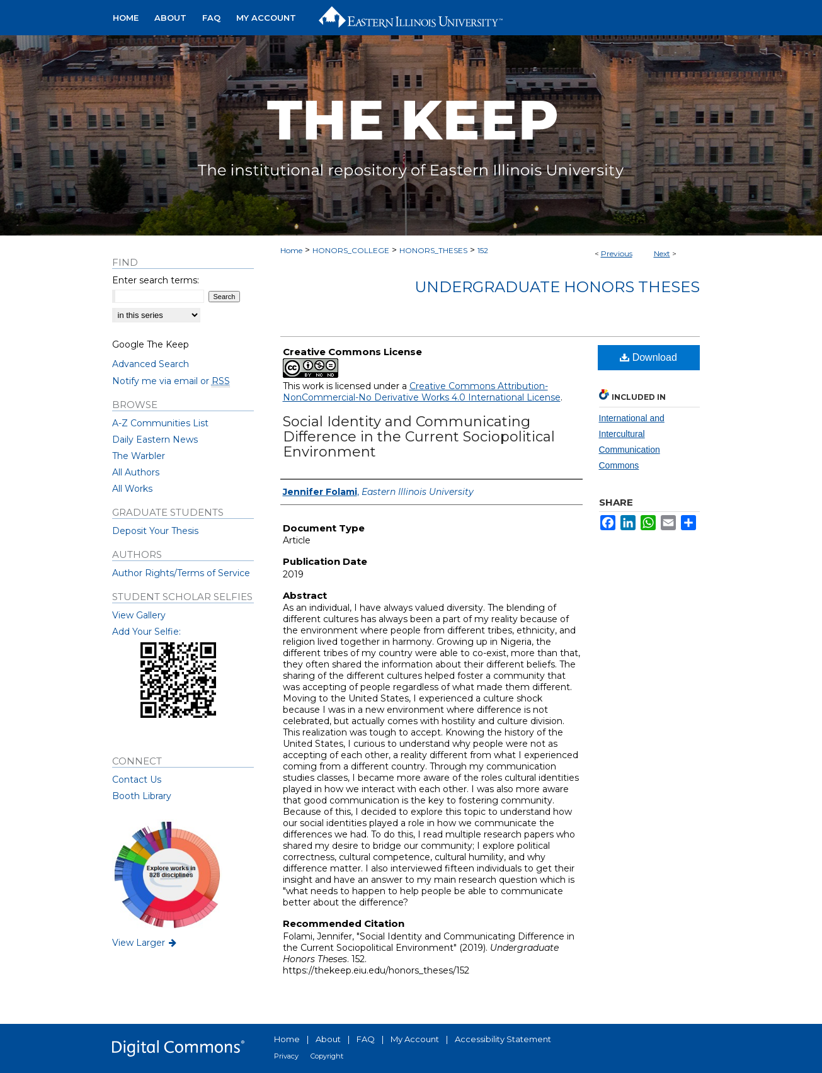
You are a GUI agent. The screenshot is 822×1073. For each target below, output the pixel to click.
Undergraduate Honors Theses (557, 287)
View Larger (145, 942)
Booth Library (141, 796)
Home (291, 250)
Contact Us (136, 779)
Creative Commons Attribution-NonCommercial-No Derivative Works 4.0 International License (422, 391)
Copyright (327, 1056)
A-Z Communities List (160, 423)
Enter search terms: (155, 280)
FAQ (366, 1039)
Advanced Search (150, 364)
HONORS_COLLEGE (350, 250)
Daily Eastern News (155, 439)
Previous (616, 253)
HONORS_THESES (433, 250)
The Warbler (138, 456)
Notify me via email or (171, 381)
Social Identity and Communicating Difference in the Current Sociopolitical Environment (419, 436)
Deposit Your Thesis (155, 530)
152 (482, 250)
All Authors (135, 472)
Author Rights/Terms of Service (181, 573)
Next (662, 253)
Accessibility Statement (503, 1039)
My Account (415, 1039)
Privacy (286, 1056)
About (328, 1039)
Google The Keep (150, 344)
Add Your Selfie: (146, 631)
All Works (132, 488)
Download (648, 357)
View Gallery (139, 615)
